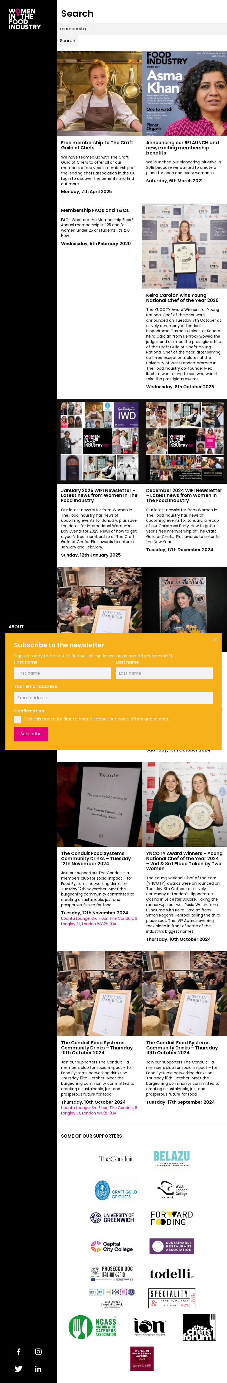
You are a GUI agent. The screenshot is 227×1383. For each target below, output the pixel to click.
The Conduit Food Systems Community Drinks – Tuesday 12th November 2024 (96, 858)
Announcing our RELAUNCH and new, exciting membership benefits (182, 147)
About (16, 626)
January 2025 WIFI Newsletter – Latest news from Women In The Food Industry (99, 495)
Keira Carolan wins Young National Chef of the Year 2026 (182, 298)
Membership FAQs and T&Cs (95, 210)
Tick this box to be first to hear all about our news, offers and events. (96, 719)
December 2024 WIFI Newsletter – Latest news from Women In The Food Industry (184, 495)
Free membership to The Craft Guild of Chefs (97, 145)
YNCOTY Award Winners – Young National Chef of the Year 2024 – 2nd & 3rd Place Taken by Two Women (184, 861)
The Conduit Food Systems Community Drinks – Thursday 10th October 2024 (97, 1047)
